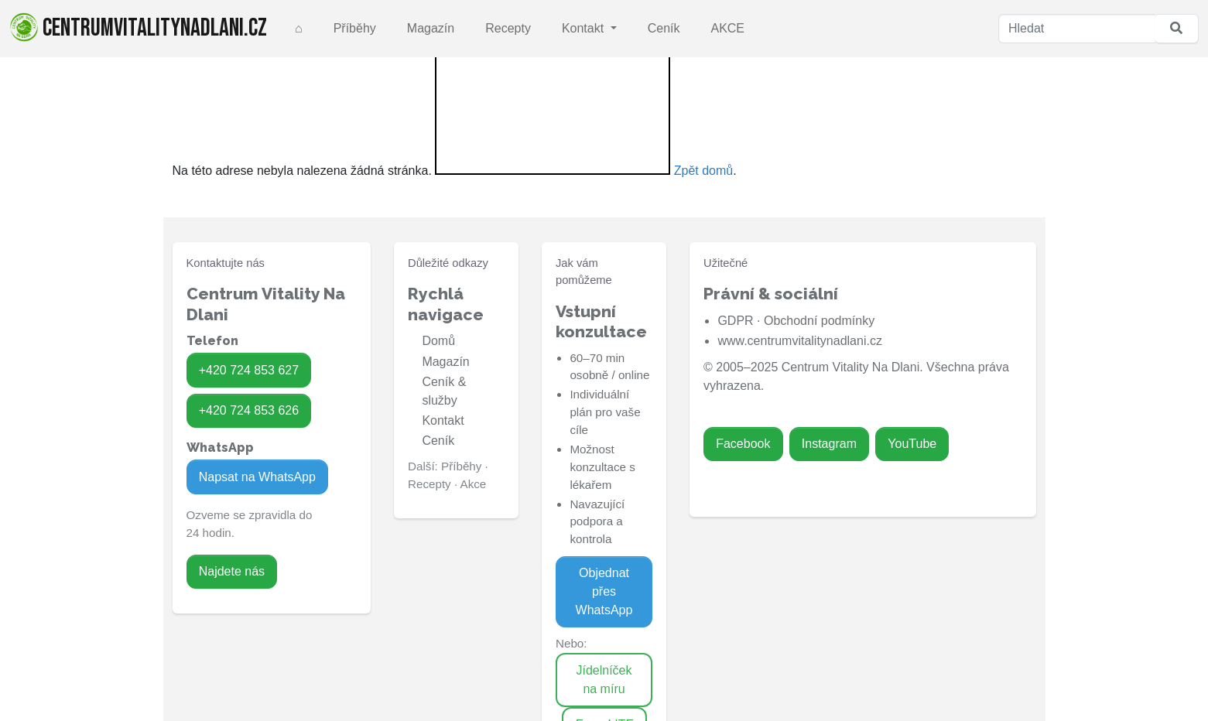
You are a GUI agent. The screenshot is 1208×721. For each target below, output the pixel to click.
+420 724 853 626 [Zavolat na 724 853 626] (249, 410)
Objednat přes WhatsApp (604, 591)
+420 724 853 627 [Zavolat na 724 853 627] (249, 370)
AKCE (727, 28)
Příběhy (355, 28)
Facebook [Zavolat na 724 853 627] (743, 443)
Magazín (430, 28)
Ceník (664, 28)
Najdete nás (232, 571)
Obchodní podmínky (819, 320)
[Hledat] (1076, 28)
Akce (473, 483)
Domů (438, 340)
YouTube (912, 443)
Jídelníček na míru (603, 679)
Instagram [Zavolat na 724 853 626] (829, 443)
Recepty (508, 28)
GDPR (735, 320)
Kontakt (584, 28)
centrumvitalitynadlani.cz (138, 27)
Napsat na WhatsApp (257, 477)
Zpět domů (703, 170)
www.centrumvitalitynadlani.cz (799, 340)
